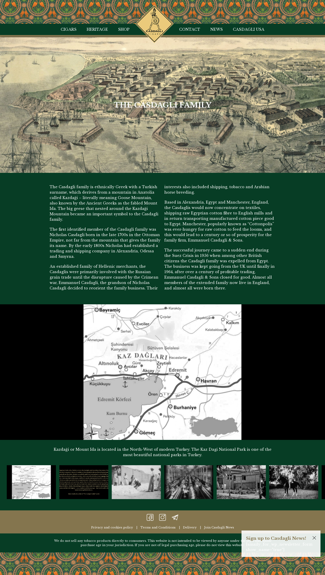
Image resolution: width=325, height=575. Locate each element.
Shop (124, 29)
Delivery (190, 527)
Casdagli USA (248, 29)
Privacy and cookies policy (112, 527)
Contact (189, 29)
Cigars (69, 29)
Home (154, 10)
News (216, 29)
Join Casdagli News (219, 527)
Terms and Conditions (158, 527)
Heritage (97, 29)
